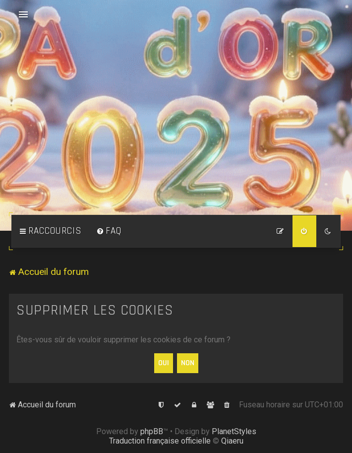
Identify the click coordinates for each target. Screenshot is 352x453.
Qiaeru (232, 441)
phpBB (151, 431)
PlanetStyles (234, 431)
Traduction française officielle (160, 441)
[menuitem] (109, 231)
